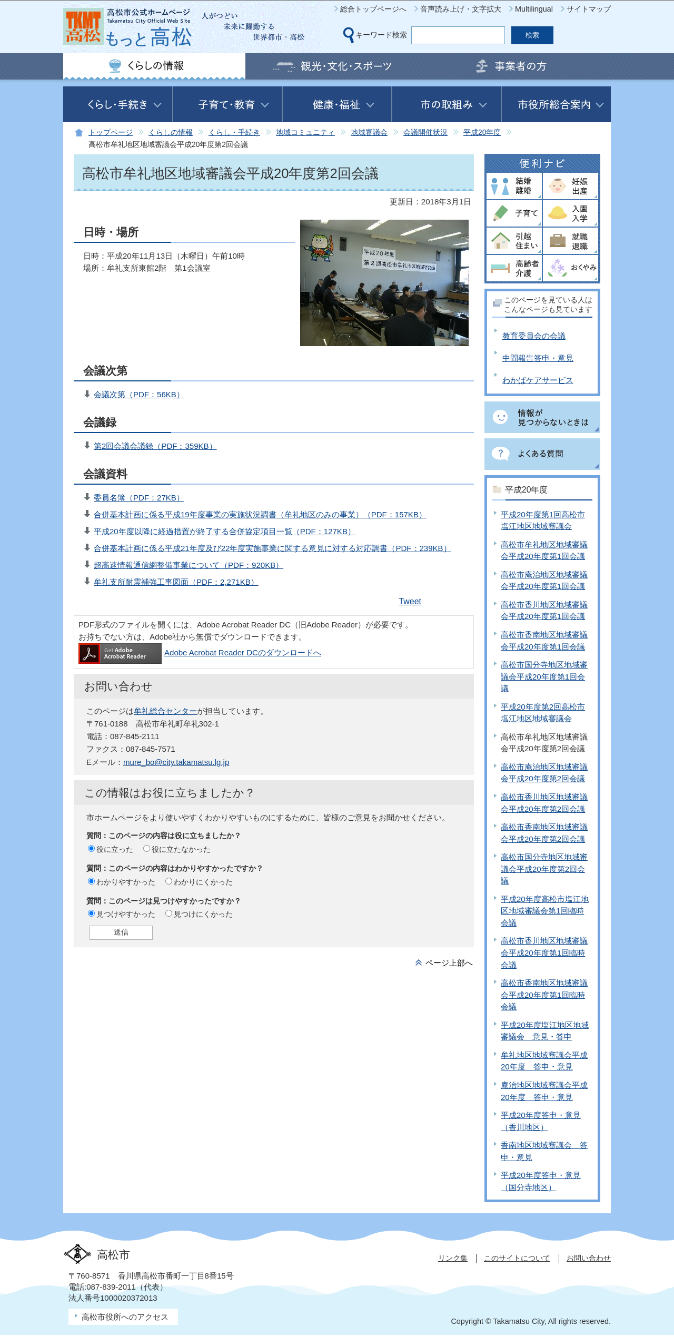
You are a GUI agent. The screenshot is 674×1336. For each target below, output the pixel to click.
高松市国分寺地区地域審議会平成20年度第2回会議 (544, 868)
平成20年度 (482, 132)
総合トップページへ (373, 9)
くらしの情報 (170, 132)
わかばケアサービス (537, 380)
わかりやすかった (125, 882)
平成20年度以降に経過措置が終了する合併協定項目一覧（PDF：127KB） (224, 531)
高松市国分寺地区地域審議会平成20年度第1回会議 (544, 676)
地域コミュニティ (305, 132)
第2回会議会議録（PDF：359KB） (155, 445)
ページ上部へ (449, 962)
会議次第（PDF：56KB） (139, 394)
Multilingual (534, 9)
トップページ (110, 132)
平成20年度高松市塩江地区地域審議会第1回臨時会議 (545, 911)
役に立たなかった (181, 849)
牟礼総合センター (165, 710)
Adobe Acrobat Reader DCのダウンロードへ (199, 652)
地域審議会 (369, 132)
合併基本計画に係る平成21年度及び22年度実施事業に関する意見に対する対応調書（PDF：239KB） (272, 548)
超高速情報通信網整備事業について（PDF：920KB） (188, 565)
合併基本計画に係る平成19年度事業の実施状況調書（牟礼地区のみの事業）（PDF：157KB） (260, 514)
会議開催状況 (425, 132)
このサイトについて (517, 1258)
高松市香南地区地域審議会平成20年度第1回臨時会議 (544, 994)
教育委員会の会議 (534, 335)
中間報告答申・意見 (537, 357)
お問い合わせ (589, 1258)
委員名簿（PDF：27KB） (139, 497)
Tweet (410, 601)
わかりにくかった (203, 882)
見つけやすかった (125, 914)
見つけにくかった (203, 914)
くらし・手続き (234, 132)
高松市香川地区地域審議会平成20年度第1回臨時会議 (544, 952)
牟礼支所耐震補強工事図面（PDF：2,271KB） (176, 581)
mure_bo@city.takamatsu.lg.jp (176, 762)
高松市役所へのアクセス (125, 1316)
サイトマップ (589, 9)
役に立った (114, 849)
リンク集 (453, 1258)
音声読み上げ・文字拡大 (460, 9)
